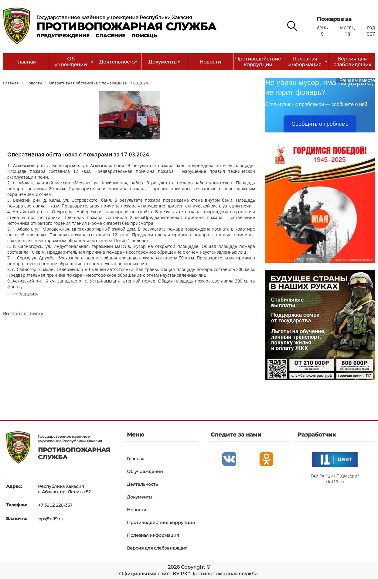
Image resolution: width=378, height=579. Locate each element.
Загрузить (28, 293)
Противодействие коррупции (258, 61)
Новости (210, 62)
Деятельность (118, 62)
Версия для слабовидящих (352, 61)
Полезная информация (307, 61)
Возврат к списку (23, 313)
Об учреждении (74, 61)
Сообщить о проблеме (320, 124)
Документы (164, 62)
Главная (26, 62)
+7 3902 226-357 (55, 505)
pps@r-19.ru (50, 518)
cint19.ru (335, 482)
